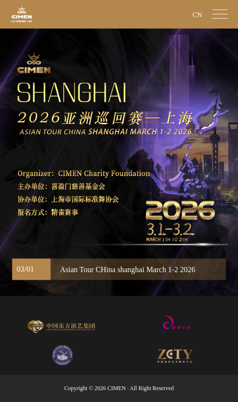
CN (197, 15)
